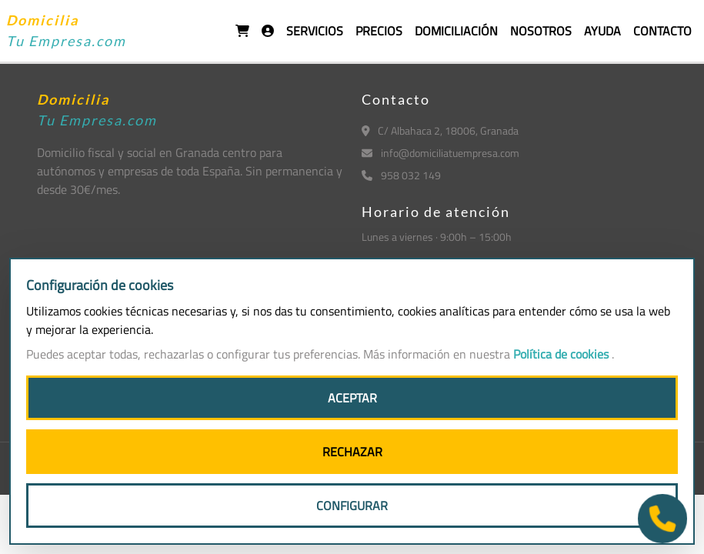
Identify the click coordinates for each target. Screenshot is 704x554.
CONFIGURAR (352, 505)
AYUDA (602, 31)
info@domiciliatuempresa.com (440, 153)
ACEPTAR (352, 398)
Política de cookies (562, 354)
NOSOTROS (541, 31)
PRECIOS (378, 31)
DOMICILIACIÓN (456, 31)
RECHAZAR (352, 451)
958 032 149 (401, 175)
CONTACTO (662, 31)
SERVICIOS (314, 31)
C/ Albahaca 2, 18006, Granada (440, 130)
